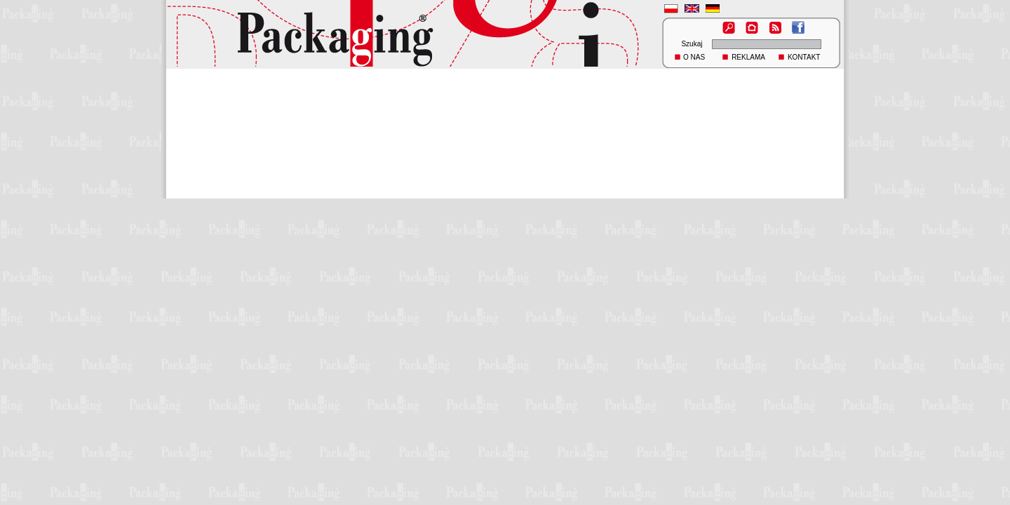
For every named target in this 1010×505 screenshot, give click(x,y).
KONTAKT (804, 57)
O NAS (694, 57)
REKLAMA (748, 57)
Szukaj (691, 44)
